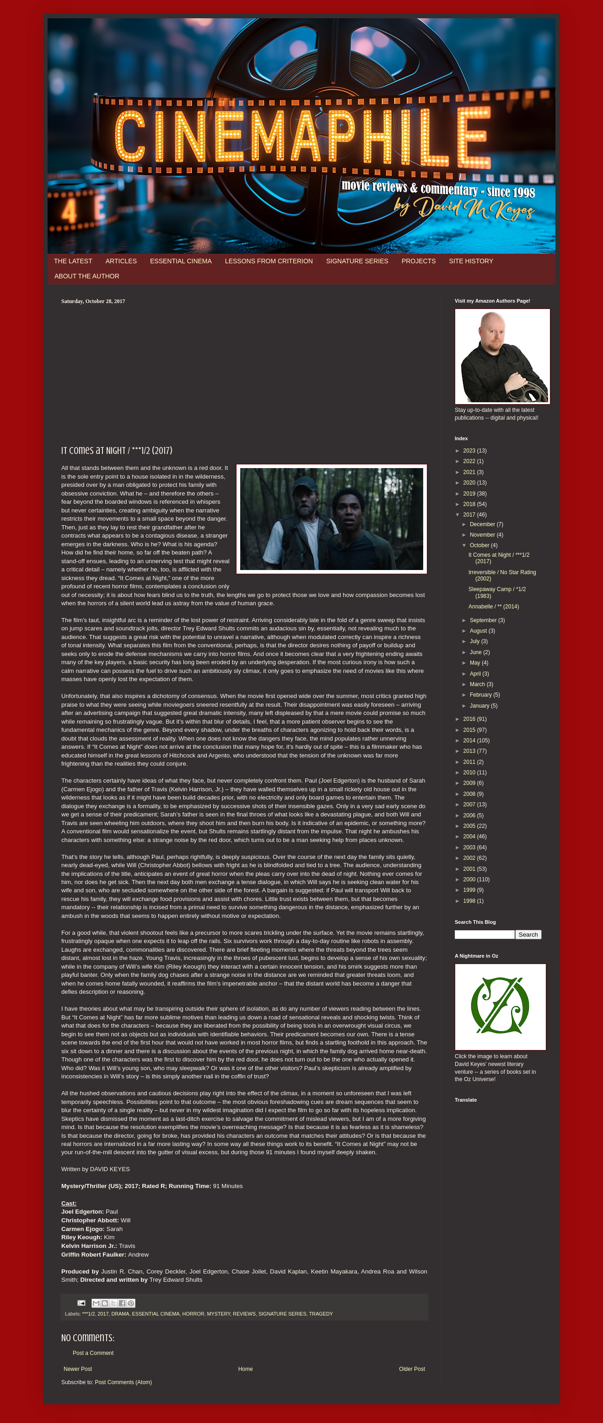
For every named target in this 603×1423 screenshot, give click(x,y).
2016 (470, 719)
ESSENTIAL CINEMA (181, 261)
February (481, 695)
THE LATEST (73, 261)
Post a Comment (93, 1353)
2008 (470, 794)
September (484, 620)
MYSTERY (218, 1313)
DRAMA (120, 1313)
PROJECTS (419, 261)
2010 (470, 772)
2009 (470, 783)
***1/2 (88, 1313)
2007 (470, 804)
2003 (470, 847)
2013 (470, 751)
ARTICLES (121, 261)
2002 (470, 858)
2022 (470, 461)
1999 (470, 890)
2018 (470, 504)
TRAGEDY (321, 1313)
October (480, 545)
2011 (470, 762)
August (479, 631)
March (478, 684)
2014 (470, 740)
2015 (470, 730)
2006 (470, 815)
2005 (470, 826)
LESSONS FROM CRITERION (269, 261)
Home (245, 1369)
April (476, 674)
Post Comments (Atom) (123, 1382)
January (480, 706)
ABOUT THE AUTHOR (86, 276)
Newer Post (78, 1369)
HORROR (193, 1313)
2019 (470, 493)
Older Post (412, 1369)
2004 (470, 836)
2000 (470, 879)
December (483, 524)
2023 (470, 451)
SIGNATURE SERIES (357, 261)
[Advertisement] (244, 373)
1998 (470, 901)
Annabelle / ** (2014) (493, 606)
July (475, 641)
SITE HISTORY (471, 261)
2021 (470, 472)
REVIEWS (244, 1313)
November (483, 535)
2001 (470, 869)
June (476, 652)
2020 (470, 483)
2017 (102, 1313)
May (476, 663)
